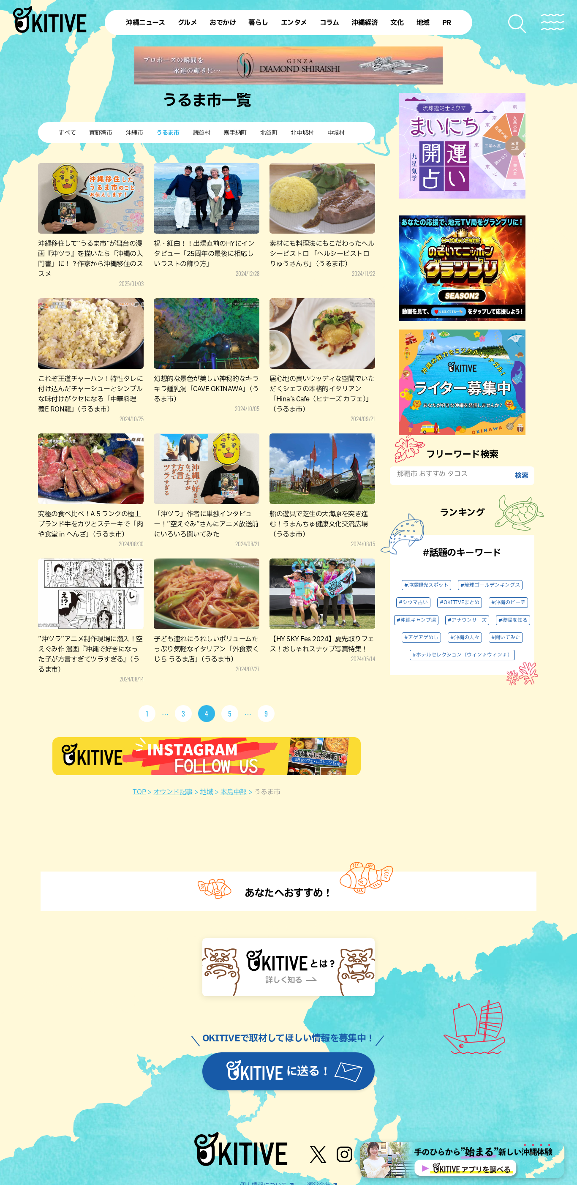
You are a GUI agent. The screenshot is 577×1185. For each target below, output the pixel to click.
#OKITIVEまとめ (459, 602)
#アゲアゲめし (421, 637)
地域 (206, 792)
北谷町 (269, 132)
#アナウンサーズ (467, 620)
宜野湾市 (100, 132)
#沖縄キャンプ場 (416, 620)
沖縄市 (134, 132)
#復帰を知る (513, 620)
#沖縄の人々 (464, 637)
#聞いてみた (505, 637)
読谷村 (201, 132)
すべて (67, 132)
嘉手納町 (234, 132)
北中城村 (302, 132)
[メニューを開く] (552, 22)
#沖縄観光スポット (426, 585)
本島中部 (233, 792)
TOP (139, 792)
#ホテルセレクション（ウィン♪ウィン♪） (462, 655)
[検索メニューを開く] (517, 23)
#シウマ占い (413, 602)
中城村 (336, 132)
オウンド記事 (173, 792)
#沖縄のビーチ (508, 602)
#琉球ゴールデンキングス (490, 585)
